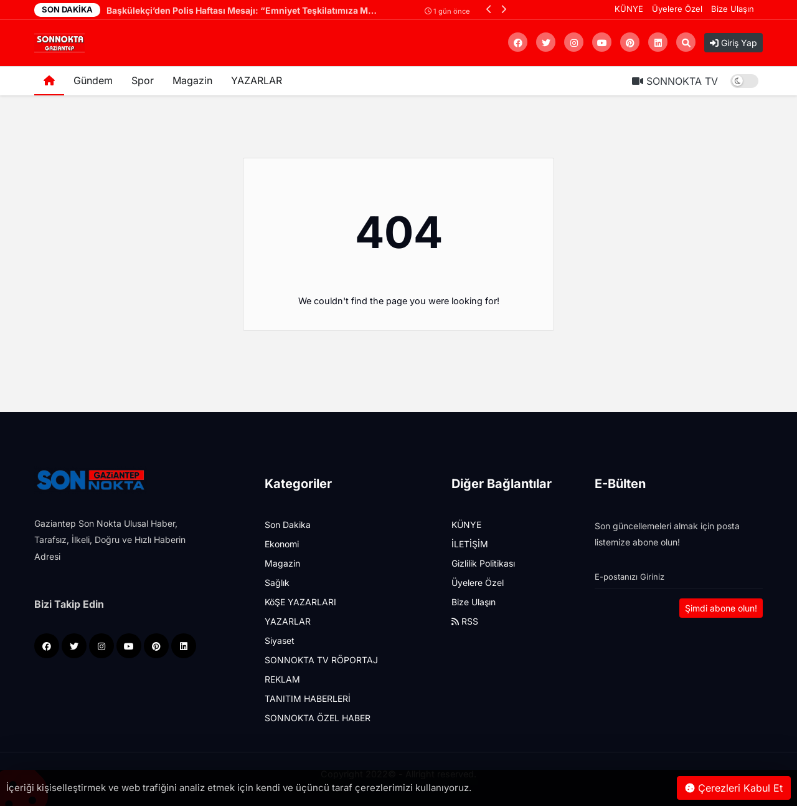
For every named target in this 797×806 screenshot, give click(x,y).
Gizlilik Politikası (483, 563)
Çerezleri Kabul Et (734, 788)
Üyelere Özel (677, 9)
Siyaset (280, 640)
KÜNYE (629, 9)
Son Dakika (288, 524)
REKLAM (282, 679)
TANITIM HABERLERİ (308, 698)
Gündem (93, 80)
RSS (464, 621)
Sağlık (277, 582)
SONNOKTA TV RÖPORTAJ (321, 660)
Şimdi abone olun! (721, 608)
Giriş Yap (733, 42)
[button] (489, 9)
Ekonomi (282, 544)
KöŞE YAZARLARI (300, 602)
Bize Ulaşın (732, 9)
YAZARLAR (256, 80)
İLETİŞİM (469, 544)
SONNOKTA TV (675, 81)
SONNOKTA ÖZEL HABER (317, 717)
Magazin (192, 80)
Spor (142, 80)
